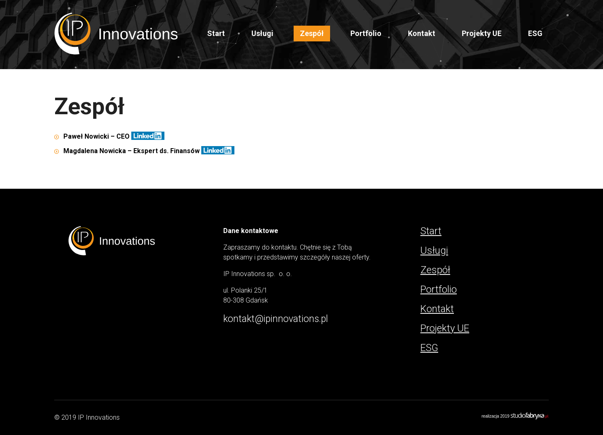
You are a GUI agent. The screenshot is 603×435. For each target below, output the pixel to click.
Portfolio (365, 33)
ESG (535, 33)
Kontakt (421, 33)
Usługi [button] (262, 33)
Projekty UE (482, 33)
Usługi (434, 250)
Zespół (312, 33)
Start (216, 33)
